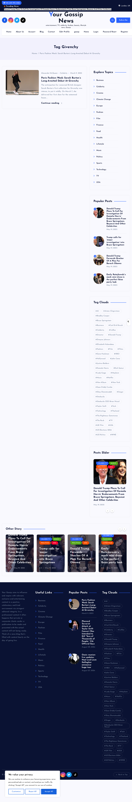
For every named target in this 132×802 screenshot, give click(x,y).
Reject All (33, 791)
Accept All (49, 791)
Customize (16, 791)
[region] (32, 784)
